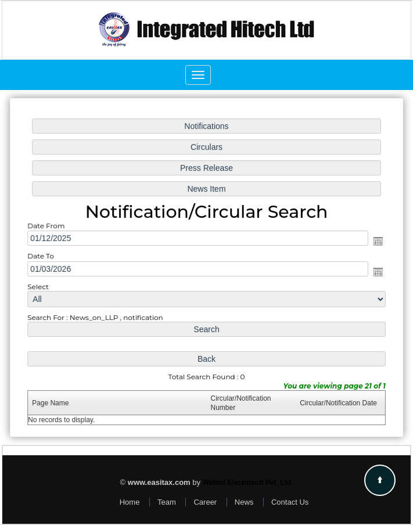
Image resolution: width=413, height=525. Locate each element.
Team (166, 502)
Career (205, 502)
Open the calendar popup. (375, 241)
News (244, 502)
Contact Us (289, 502)
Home (130, 502)
